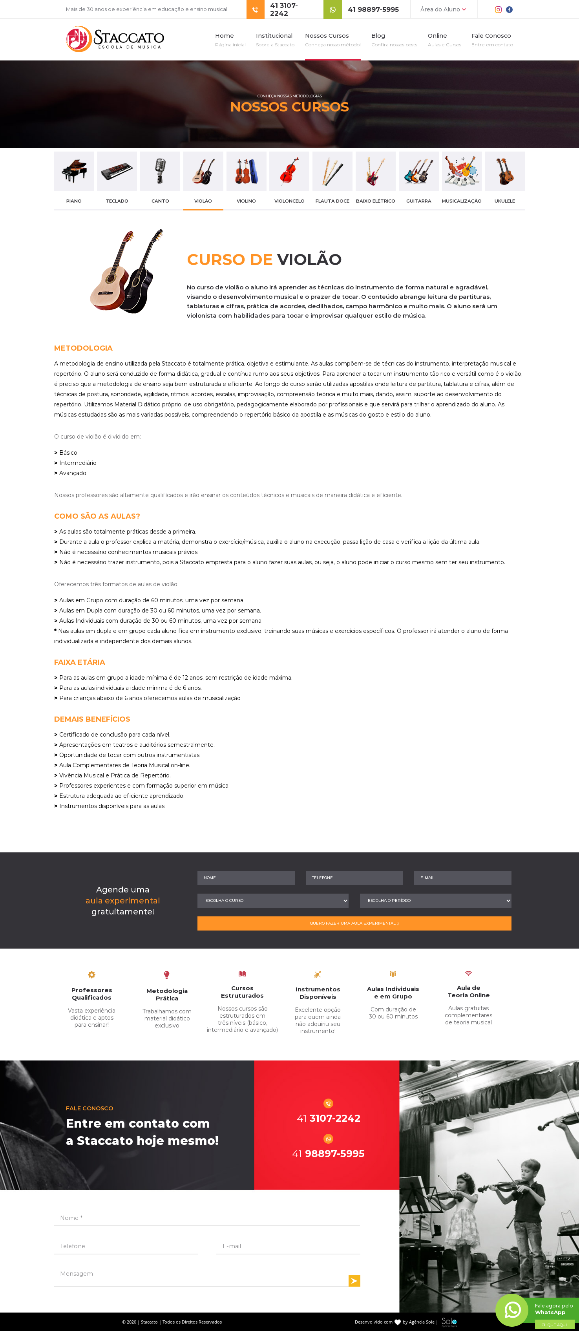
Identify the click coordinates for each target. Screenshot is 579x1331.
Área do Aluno (444, 9)
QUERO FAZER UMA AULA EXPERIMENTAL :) (354, 923)
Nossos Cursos (333, 40)
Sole (449, 1322)
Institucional (275, 40)
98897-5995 (328, 1153)
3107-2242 (328, 1118)
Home (230, 40)
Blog (394, 40)
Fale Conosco (492, 40)
